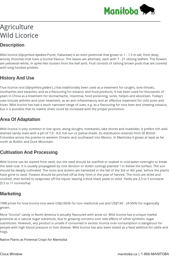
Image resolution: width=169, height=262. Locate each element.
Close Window (11, 253)
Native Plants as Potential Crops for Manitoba (33, 239)
